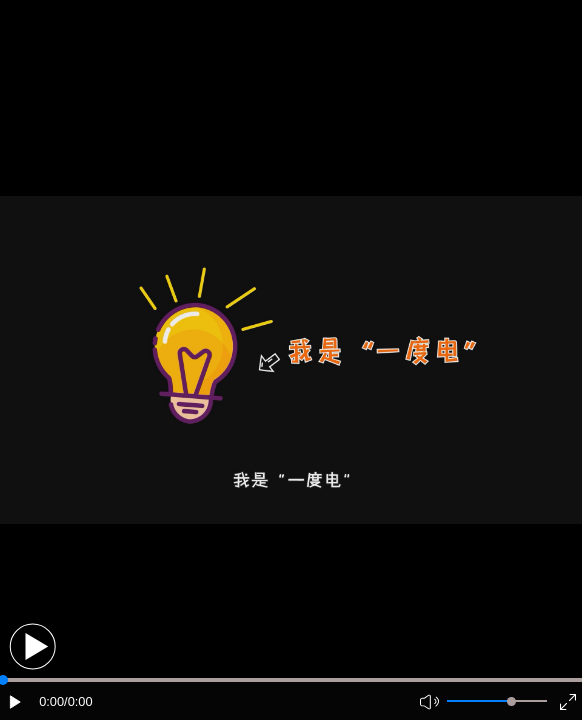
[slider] (511, 701)
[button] (32, 646)
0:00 (51, 701)
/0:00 (78, 701)
